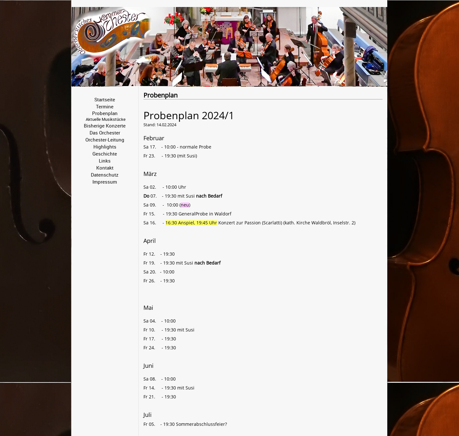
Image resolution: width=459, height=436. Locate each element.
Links (105, 160)
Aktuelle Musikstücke (106, 119)
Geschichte (104, 153)
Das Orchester (105, 132)
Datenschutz (105, 174)
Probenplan (105, 113)
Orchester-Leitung (104, 139)
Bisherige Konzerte (105, 125)
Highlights (104, 146)
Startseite (104, 99)
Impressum (104, 181)
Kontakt (104, 167)
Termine (104, 106)
